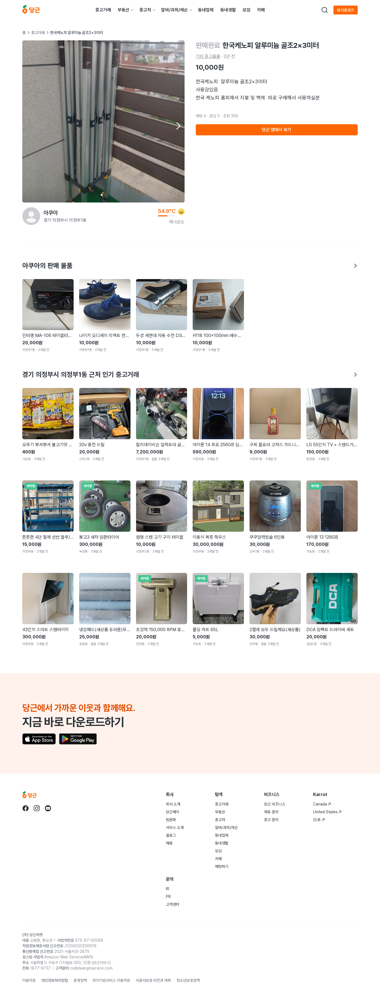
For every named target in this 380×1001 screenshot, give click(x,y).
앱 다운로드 (345, 10)
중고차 (145, 10)
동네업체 (206, 10)
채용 (169, 843)
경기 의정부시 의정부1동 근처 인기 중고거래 (190, 374)
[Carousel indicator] (101, 195)
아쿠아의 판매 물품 (190, 266)
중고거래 (103, 10)
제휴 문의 (271, 812)
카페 (261, 10)
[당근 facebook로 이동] (25, 808)
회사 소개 (173, 804)
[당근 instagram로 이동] (36, 808)
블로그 (171, 835)
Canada (322, 804)
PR (168, 896)
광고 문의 (271, 819)
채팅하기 (221, 866)
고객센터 (172, 904)
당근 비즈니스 (274, 804)
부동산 (123, 10)
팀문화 (171, 819)
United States (327, 812)
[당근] (31, 10)
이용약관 (29, 980)
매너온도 (177, 221)
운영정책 (80, 980)
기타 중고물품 (208, 56)
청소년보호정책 (188, 980)
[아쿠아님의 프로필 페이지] (31, 216)
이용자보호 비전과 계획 (153, 980)
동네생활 (228, 10)
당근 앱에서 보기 (276, 129)
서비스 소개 (175, 827)
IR (167, 889)
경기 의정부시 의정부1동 (65, 220)
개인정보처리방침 (54, 980)
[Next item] (177, 125)
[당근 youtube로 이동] (48, 808)
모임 (246, 10)
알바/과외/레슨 (174, 10)
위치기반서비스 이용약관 (111, 980)
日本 (319, 819)
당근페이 (172, 812)
